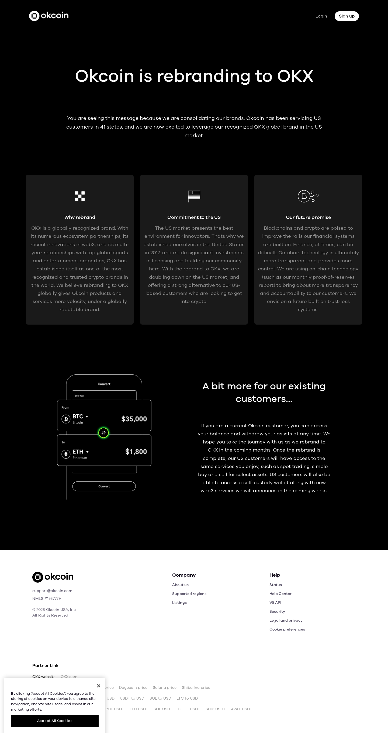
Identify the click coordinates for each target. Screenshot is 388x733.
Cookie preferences (287, 629)
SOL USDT (163, 709)
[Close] (99, 701)
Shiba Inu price (196, 688)
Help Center (280, 593)
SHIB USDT (216, 709)
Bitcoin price (67, 688)
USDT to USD (132, 698)
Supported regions (189, 593)
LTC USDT (139, 709)
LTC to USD (187, 698)
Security (277, 611)
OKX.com (69, 677)
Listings (179, 602)
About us (180, 584)
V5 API (275, 602)
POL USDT (114, 709)
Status (275, 584)
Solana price (164, 688)
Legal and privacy (286, 620)
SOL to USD (160, 698)
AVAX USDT (241, 709)
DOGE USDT (189, 709)
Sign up (347, 16)
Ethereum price (99, 688)
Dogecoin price (133, 688)
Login (321, 16)
